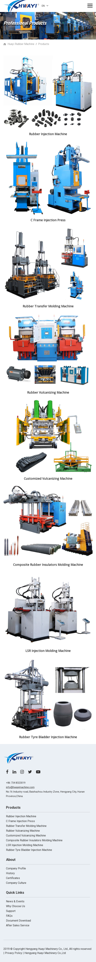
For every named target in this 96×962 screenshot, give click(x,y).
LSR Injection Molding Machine (24, 845)
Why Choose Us (15, 906)
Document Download (18, 920)
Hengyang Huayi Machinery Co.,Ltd (45, 953)
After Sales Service (17, 925)
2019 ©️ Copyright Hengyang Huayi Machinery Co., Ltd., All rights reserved (47, 949)
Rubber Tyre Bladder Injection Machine (29, 850)
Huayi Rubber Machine (21, 44)
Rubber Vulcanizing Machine (23, 830)
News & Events (15, 901)
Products (43, 44)
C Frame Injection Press (20, 821)
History (10, 873)
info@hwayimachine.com (20, 787)
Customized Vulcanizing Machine (26, 835)
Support (10, 911)
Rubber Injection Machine (21, 816)
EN (45, 5)
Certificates (13, 878)
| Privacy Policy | (13, 953)
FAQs (9, 915)
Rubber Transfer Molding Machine (26, 826)
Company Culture (16, 882)
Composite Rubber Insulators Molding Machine (34, 840)
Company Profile (16, 868)
